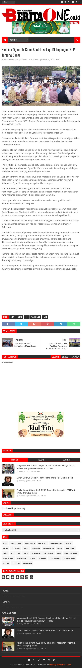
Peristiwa (21, 558)
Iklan (5, 548)
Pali (45, 317)
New (12, 317)
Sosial (6, 563)
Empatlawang (56, 543)
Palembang (35, 317)
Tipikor (16, 563)
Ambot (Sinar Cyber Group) (60, 665)
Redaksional (69, 558)
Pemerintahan (70, 553)
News (20, 317)
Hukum (69, 543)
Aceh (5, 543)
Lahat (25, 548)
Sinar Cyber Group (27, 665)
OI (26, 317)
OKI (18, 553)
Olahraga (36, 553)
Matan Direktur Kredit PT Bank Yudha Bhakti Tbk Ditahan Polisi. (45, 478)
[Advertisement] (41, 293)
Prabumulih (55, 558)
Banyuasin (30, 543)
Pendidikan (8, 558)
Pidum (32, 558)
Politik (42, 558)
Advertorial (16, 543)
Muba (59, 548)
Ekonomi (42, 543)
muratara (27, 563)
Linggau (36, 548)
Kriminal (16, 548)
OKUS (26, 553)
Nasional (70, 548)
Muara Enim (48, 548)
